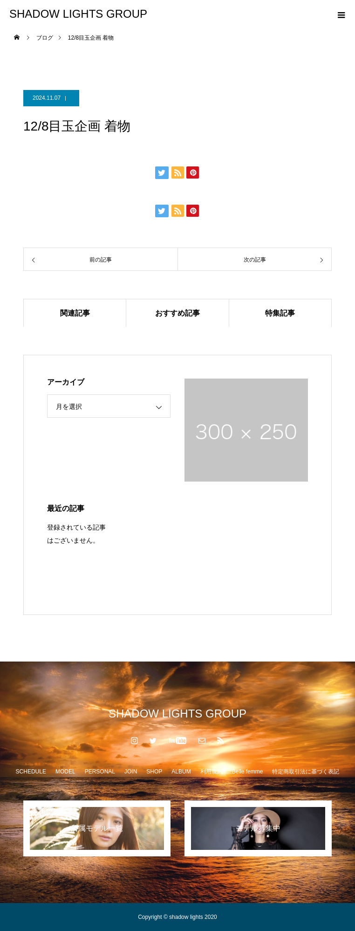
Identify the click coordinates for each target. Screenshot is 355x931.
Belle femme (247, 771)
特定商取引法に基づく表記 (305, 771)
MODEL (65, 771)
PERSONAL (100, 771)
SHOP (154, 771)
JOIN (130, 771)
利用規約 (211, 771)
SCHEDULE (31, 771)
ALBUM (181, 771)
